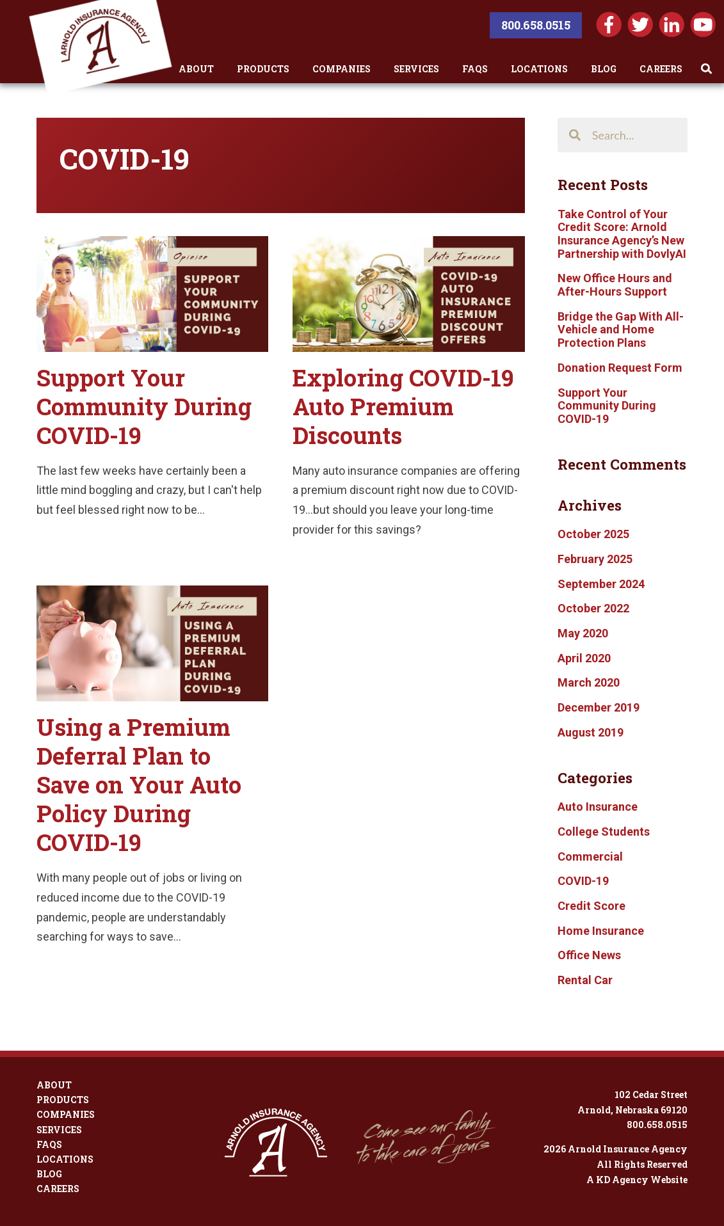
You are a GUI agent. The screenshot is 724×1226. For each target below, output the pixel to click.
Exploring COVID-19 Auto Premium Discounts (403, 406)
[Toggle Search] (706, 69)
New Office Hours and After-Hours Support (615, 284)
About (196, 69)
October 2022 (593, 608)
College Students (604, 831)
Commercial (590, 856)
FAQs (475, 69)
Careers (661, 69)
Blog (603, 69)
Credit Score (591, 905)
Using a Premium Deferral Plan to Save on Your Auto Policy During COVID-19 (138, 784)
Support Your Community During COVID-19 (144, 406)
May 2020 (583, 633)
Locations (539, 69)
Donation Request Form (620, 367)
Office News (589, 955)
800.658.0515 (535, 25)
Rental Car (585, 980)
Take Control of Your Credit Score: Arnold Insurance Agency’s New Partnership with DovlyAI (622, 233)
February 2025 (595, 559)
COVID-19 (583, 881)
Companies (341, 69)
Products (263, 69)
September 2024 (601, 584)
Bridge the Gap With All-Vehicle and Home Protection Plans (621, 329)
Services (416, 69)
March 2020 (589, 682)
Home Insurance (601, 930)
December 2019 (599, 707)
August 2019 (590, 732)
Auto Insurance (598, 806)
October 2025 (593, 534)
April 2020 (584, 658)
